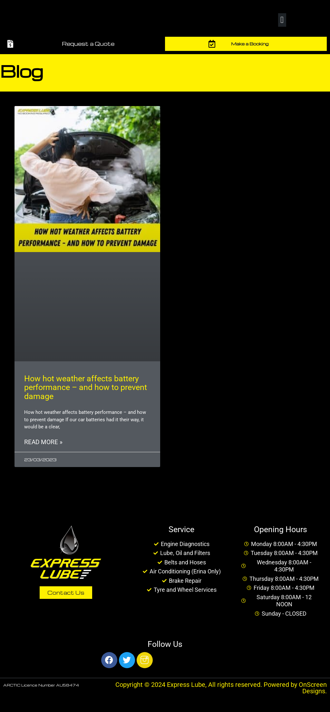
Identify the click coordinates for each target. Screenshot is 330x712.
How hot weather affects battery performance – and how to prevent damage (85, 387)
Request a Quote (88, 43)
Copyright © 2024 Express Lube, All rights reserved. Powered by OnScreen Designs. (221, 688)
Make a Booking (249, 43)
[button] (282, 20)
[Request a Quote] (10, 44)
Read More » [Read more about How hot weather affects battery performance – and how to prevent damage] (43, 442)
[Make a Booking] (212, 44)
